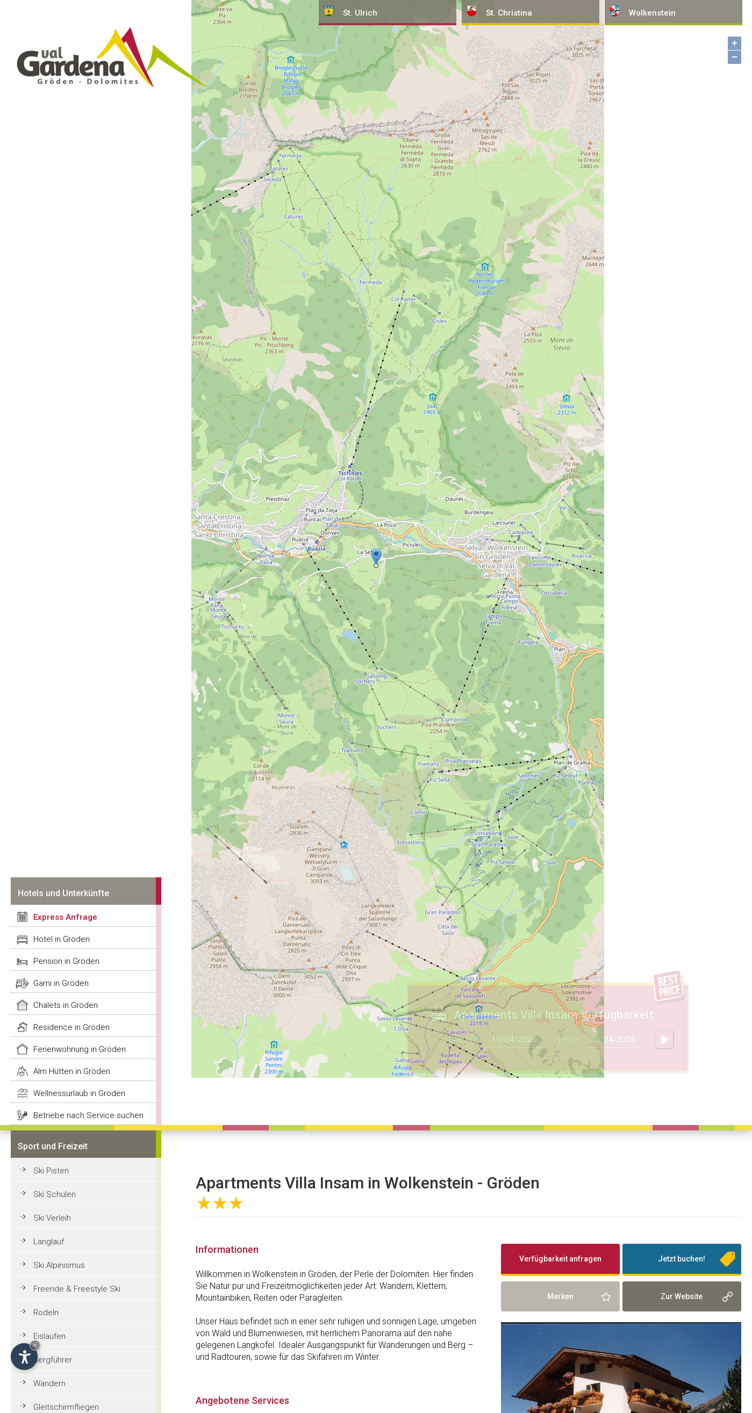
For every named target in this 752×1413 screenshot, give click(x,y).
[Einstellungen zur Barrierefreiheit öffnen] (24, 1356)
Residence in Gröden (71, 1027)
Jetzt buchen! (681, 1259)
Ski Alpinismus (59, 1265)
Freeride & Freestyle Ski (76, 1289)
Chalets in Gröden (65, 1005)
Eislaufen (49, 1336)
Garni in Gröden (61, 983)
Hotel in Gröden (61, 939)
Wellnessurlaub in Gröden (79, 1093)
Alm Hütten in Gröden (71, 1071)
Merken (560, 1296)
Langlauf (48, 1241)
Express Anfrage (65, 917)
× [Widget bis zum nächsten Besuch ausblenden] (35, 1345)
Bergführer (52, 1360)
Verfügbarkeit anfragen (560, 1259)
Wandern (49, 1383)
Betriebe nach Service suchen (88, 1115)
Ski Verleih (52, 1218)
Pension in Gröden (66, 961)
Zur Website (682, 1296)
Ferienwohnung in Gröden (79, 1049)
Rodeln (46, 1312)
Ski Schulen (54, 1194)
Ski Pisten (51, 1171)
